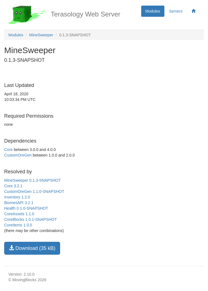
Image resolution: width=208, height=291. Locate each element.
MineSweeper (41, 35)
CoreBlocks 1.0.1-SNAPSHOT (30, 219)
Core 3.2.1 (13, 186)
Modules (152, 11)
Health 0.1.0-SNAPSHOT (26, 208)
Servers (176, 11)
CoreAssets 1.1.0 (19, 214)
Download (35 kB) (32, 248)
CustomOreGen (18, 155)
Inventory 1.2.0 (17, 197)
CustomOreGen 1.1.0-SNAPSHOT (34, 191)
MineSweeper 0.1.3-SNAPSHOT (32, 180)
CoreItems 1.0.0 (18, 225)
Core (8, 149)
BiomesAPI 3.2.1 (18, 202)
